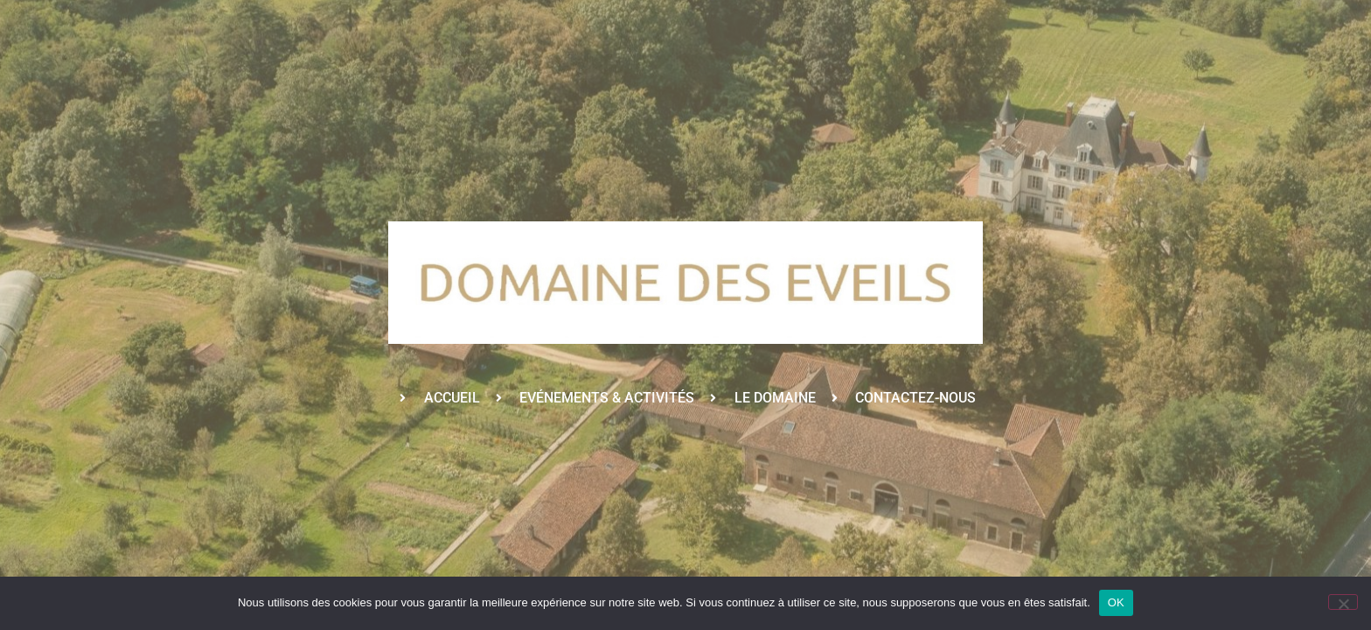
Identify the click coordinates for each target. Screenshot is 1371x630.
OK (1116, 602)
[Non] (1343, 602)
